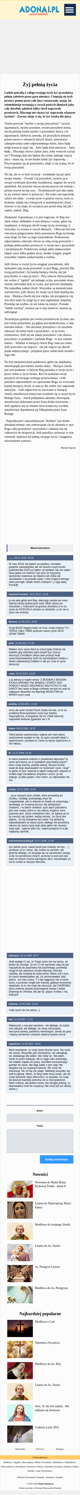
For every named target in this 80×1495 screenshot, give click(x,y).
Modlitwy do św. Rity (48, 1367)
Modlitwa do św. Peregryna (51, 1291)
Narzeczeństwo (7, 1470)
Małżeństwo (58, 1466)
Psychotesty (47, 1475)
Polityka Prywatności (26, 1481)
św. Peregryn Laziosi (47, 1270)
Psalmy (76, 1470)
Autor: (40, 1110)
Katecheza (31, 1470)
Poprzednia (20, 1453)
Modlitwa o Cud (45, 1325)
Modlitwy (8, 1466)
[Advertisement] (40, 47)
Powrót (40, 1453)
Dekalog (67, 1470)
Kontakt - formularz (45, 1481)
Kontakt (59, 1481)
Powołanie (46, 1466)
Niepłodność (70, 1466)
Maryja (40, 1470)
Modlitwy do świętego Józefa (52, 1228)
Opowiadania (27, 1466)
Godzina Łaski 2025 (47, 1431)
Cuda (38, 1475)
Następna (60, 1453)
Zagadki (16, 1466)
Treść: (39, 1126)
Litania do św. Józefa (47, 1249)
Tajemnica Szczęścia (47, 1346)
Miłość (38, 1466)
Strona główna (40, 1461)
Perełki (31, 1475)
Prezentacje (20, 1470)
